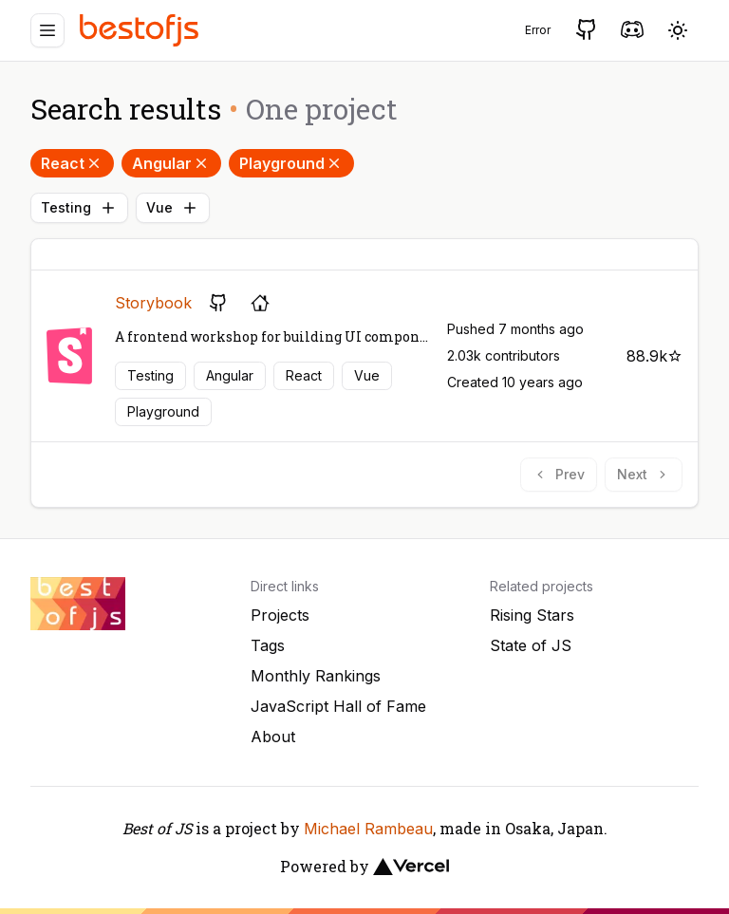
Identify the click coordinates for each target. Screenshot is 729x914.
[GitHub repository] (218, 303)
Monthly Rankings (316, 675)
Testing (79, 207)
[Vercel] (411, 866)
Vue (172, 207)
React (72, 163)
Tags (268, 645)
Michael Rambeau (368, 828)
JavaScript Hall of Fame (338, 706)
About (273, 736)
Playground (291, 163)
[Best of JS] (141, 29)
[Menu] (47, 30)
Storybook (153, 302)
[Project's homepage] (260, 303)
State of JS (530, 645)
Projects (280, 615)
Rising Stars (532, 615)
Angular (171, 163)
